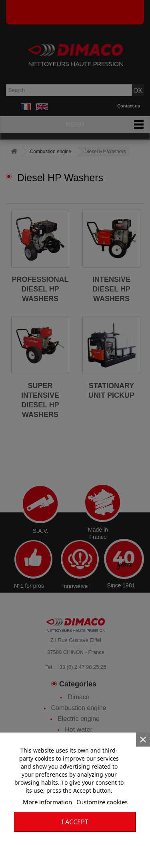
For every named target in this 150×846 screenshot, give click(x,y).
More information (47, 802)
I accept (75, 822)
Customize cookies (102, 802)
